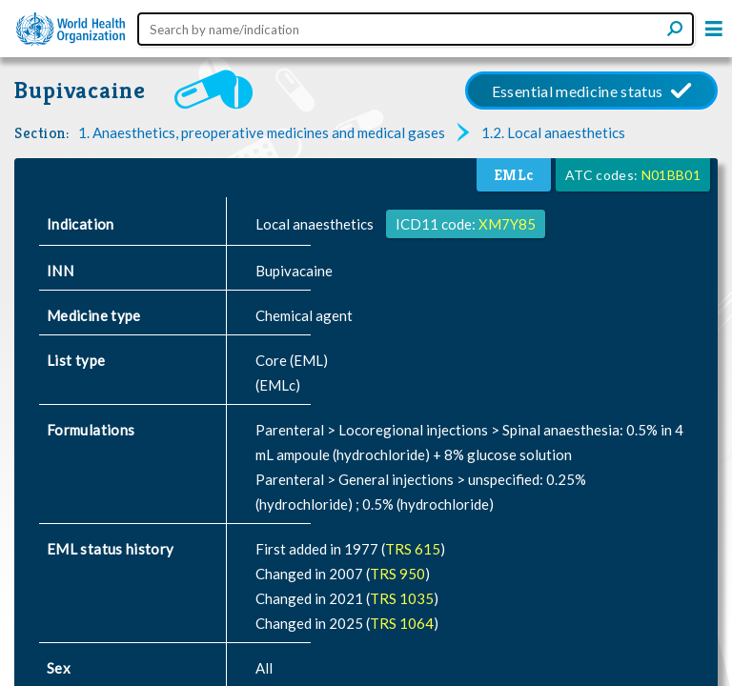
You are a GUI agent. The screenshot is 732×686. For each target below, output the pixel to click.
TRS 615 (412, 548)
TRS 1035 (402, 598)
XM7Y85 (507, 223)
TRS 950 (397, 573)
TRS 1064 (402, 623)
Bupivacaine (80, 90)
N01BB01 (671, 175)
